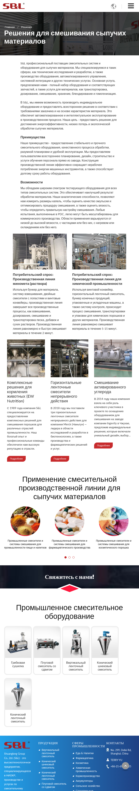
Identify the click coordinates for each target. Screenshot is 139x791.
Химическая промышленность (86, 715)
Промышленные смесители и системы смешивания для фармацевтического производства (69, 544)
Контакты (115, 688)
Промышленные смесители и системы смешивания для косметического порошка (113, 544)
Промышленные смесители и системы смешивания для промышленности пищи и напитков (25, 544)
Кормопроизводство (88, 721)
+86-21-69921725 (121, 711)
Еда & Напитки (85, 698)
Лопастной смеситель (48, 738)
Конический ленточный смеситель (122, 663)
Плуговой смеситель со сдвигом (43, 663)
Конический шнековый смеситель (96, 663)
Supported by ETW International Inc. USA (69, 786)
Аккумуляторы (84, 726)
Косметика (82, 708)
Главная (10, 26)
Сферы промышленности (88, 689)
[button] (66, 557)
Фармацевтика (84, 703)
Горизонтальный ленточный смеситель (52, 748)
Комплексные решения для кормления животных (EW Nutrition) (20, 391)
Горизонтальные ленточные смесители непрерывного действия (66, 391)
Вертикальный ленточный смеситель (70, 663)
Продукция (48, 688)
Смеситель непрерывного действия (50, 759)
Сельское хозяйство (88, 731)
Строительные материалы (84, 737)
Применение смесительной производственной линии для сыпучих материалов (69, 488)
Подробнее (16, 458)
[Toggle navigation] (131, 5)
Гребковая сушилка (17, 661)
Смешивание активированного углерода (110, 387)
